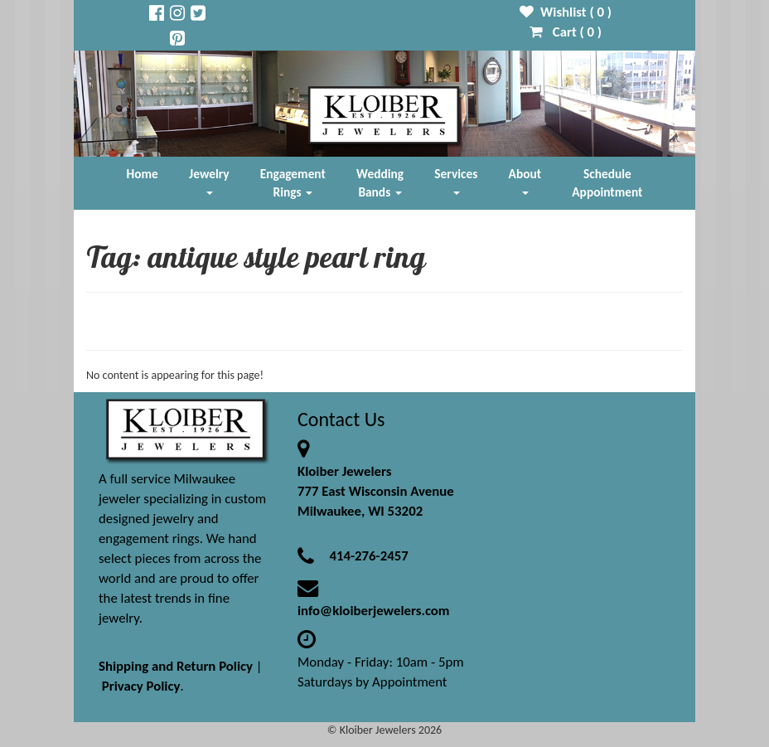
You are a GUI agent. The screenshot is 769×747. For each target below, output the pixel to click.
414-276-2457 (368, 556)
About (525, 180)
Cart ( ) (566, 32)
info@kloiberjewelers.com (373, 610)
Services (455, 180)
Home (142, 174)
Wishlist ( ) (566, 12)
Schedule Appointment (607, 183)
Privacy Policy (141, 686)
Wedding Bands (380, 183)
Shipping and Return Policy (176, 666)
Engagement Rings (293, 183)
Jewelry (209, 180)
